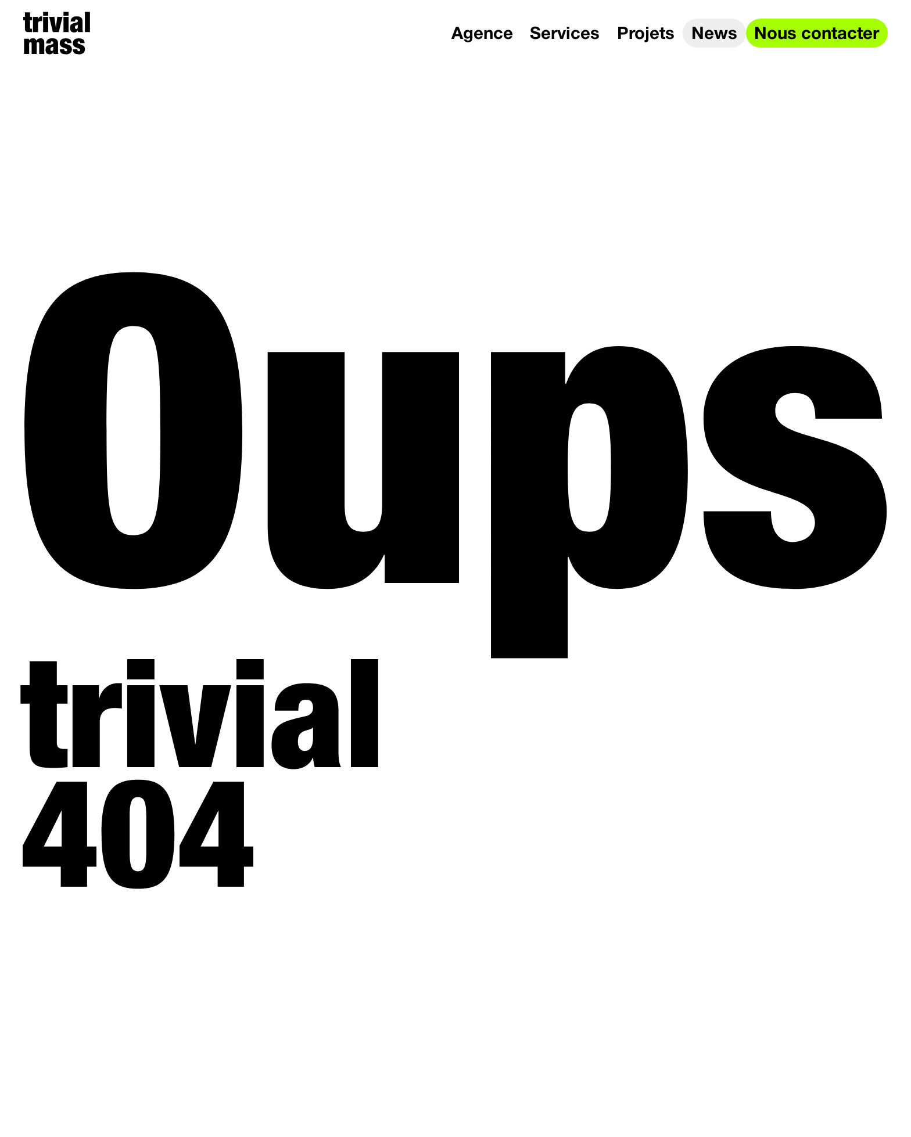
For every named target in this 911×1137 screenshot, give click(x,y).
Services (565, 34)
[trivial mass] (57, 33)
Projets (646, 34)
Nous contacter (816, 34)
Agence (482, 34)
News (714, 34)
